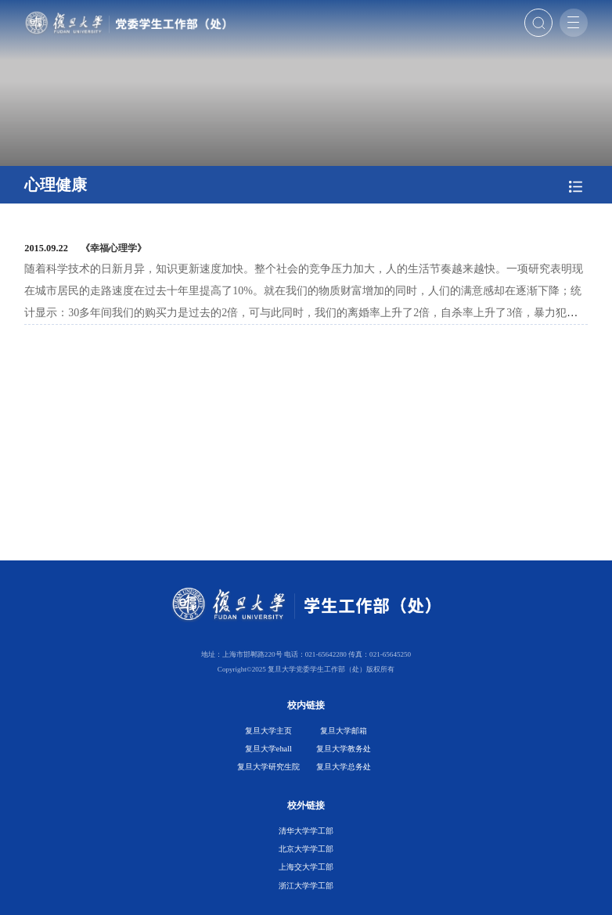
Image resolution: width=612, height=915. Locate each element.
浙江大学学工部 (306, 885)
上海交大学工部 (306, 867)
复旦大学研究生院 (268, 766)
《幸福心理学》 (113, 248)
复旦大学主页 (268, 730)
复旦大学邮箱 (343, 730)
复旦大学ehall (268, 748)
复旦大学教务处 (343, 748)
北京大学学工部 (306, 849)
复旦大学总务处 (343, 766)
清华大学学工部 (306, 831)
